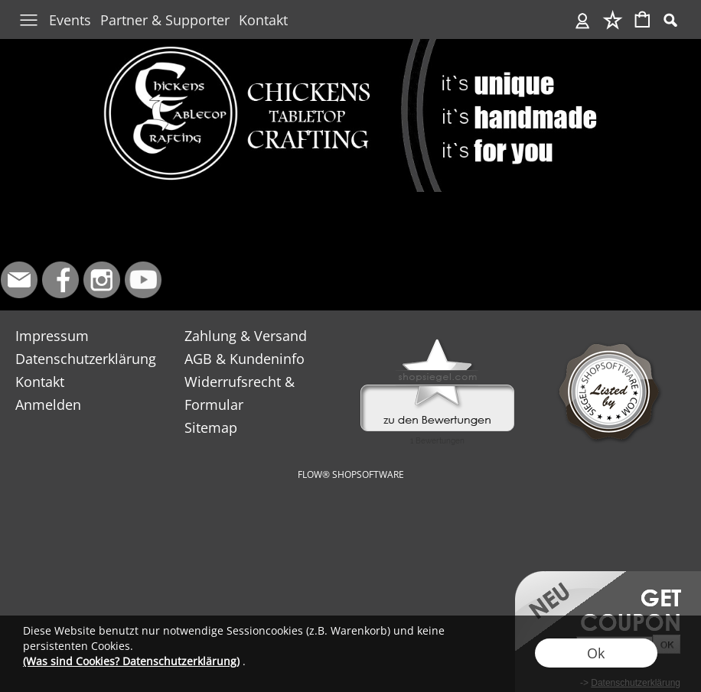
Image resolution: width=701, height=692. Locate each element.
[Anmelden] (583, 21)
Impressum (52, 336)
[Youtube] (143, 280)
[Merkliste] (613, 21)
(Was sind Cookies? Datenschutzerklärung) (131, 661)
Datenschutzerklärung (85, 358)
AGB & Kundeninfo (244, 358)
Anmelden (48, 404)
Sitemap (210, 427)
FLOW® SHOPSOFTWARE (351, 474)
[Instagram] (102, 280)
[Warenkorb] (642, 21)
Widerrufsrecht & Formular (239, 393)
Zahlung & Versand (245, 336)
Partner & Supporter (165, 20)
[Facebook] (60, 280)
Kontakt (263, 20)
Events (70, 20)
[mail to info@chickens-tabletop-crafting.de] (19, 280)
